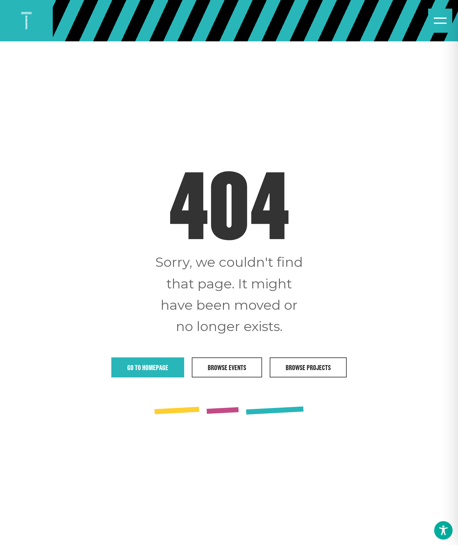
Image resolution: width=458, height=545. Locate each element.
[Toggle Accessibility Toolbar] (443, 530)
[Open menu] (440, 21)
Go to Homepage (147, 367)
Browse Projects (308, 367)
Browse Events (227, 367)
